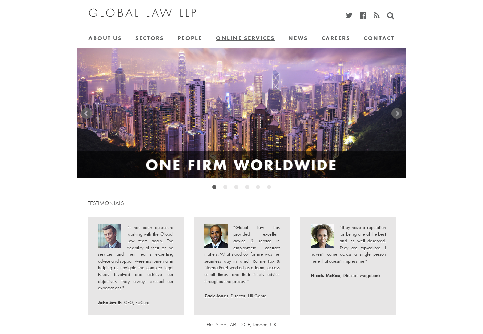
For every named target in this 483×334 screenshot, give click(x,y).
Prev (86, 113)
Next (396, 113)
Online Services (245, 38)
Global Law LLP (136, 8)
